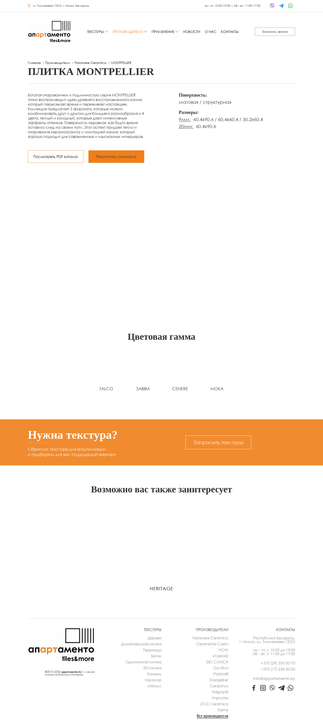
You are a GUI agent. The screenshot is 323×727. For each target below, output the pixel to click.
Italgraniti (220, 692)
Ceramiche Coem (212, 644)
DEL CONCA (217, 662)
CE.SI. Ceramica (214, 704)
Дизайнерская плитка (141, 644)
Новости (191, 32)
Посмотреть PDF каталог (55, 156)
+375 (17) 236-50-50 (278, 669)
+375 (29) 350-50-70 (278, 663)
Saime (222, 710)
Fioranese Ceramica (210, 638)
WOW (223, 650)
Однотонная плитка (144, 662)
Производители (127, 32)
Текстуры (95, 32)
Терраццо (152, 650)
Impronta (220, 698)
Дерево (155, 638)
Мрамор (153, 680)
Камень (154, 674)
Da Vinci (221, 668)
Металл (155, 686)
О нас (210, 32)
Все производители (212, 716)
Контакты (229, 32)
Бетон (156, 656)
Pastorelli (220, 674)
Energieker (219, 680)
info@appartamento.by (274, 678)
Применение (163, 32)
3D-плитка (152, 668)
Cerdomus (219, 686)
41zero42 (220, 656)
